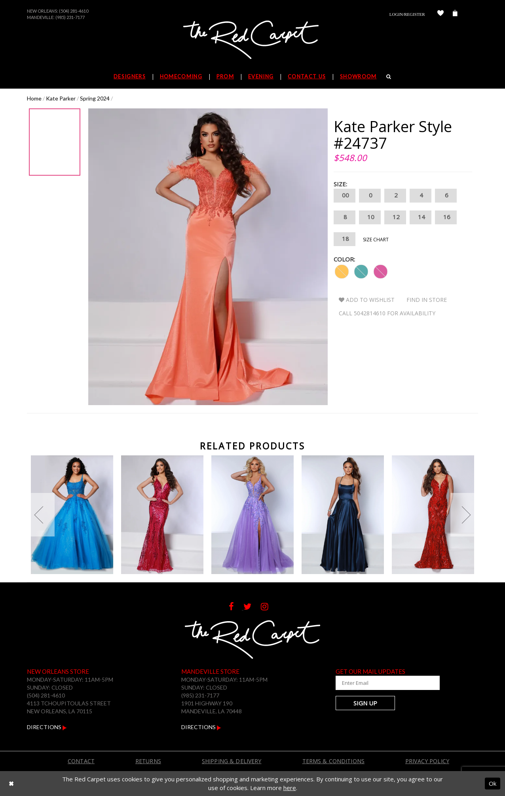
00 (344, 196)
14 (420, 217)
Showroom (358, 76)
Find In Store (426, 299)
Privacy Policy (427, 761)
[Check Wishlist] (440, 14)
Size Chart (376, 239)
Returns (148, 761)
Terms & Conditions (333, 761)
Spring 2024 (95, 98)
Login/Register (407, 14)
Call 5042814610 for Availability (387, 313)
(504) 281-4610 (73, 10)
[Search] (388, 76)
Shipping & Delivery (232, 761)
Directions (47, 727)
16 (446, 217)
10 (370, 217)
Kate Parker (61, 98)
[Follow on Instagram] (268, 607)
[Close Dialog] (11, 783)
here (289, 788)
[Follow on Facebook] (236, 607)
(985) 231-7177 (70, 17)
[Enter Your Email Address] (383, 683)
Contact (81, 761)
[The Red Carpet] (252, 40)
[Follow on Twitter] (252, 607)
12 (395, 217)
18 (344, 239)
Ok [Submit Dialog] (492, 783)
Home (34, 98)
